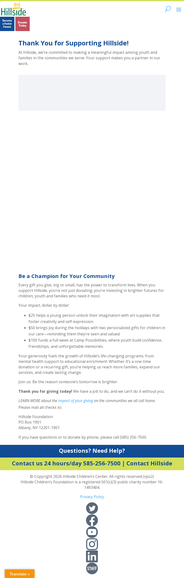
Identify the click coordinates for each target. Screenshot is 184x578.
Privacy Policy (92, 496)
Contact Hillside (149, 463)
